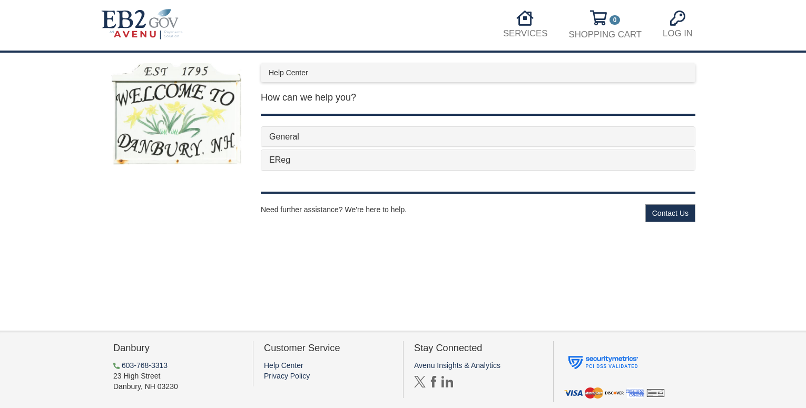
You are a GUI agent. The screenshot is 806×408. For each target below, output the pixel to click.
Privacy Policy (287, 376)
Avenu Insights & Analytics (457, 365)
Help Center (283, 365)
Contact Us (670, 213)
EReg (279, 159)
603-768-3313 (145, 365)
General (284, 136)
